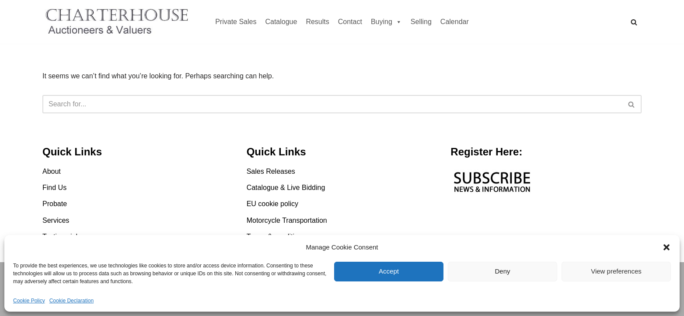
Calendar (454, 21)
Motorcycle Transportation (287, 220)
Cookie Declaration (71, 301)
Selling (421, 21)
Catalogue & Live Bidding (286, 187)
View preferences (616, 271)
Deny (502, 271)
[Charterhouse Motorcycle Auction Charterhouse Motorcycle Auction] (118, 22)
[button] (666, 247)
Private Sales (235, 21)
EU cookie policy (272, 203)
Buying (386, 21)
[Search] (634, 22)
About (51, 171)
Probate (54, 203)
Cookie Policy (29, 301)
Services (55, 220)
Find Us (54, 187)
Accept (389, 271)
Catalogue (281, 21)
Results (317, 21)
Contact (350, 21)
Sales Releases (271, 171)
